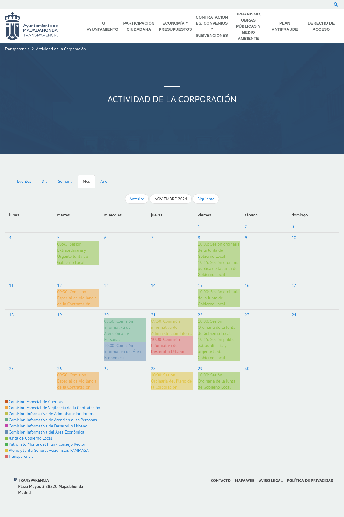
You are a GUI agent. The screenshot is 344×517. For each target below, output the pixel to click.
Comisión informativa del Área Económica (122, 351)
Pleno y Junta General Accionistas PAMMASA (47, 450)
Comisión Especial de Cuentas (34, 401)
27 (106, 368)
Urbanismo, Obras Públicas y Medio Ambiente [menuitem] (248, 26)
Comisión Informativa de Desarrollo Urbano (167, 345)
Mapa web (245, 480)
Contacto (221, 480)
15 (200, 285)
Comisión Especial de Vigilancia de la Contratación (76, 298)
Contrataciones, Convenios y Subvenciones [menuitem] (212, 26)
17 (294, 285)
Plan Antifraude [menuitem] (285, 26)
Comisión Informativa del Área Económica (44, 432)
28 (153, 368)
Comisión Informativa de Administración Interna (50, 414)
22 (200, 315)
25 (11, 368)
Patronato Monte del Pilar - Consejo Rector (45, 444)
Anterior (136, 199)
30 (247, 368)
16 (247, 285)
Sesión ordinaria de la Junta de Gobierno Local (218, 250)
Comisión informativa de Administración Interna (171, 327)
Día (45, 181)
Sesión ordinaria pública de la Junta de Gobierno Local (218, 268)
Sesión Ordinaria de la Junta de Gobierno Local (217, 327)
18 (11, 315)
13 (106, 285)
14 (153, 285)
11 (11, 285)
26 (59, 368)
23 (247, 315)
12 (59, 285)
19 (59, 315)
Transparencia (17, 49)
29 (200, 368)
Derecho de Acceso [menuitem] (321, 26)
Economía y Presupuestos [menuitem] (175, 26)
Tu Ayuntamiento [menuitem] (103, 26)
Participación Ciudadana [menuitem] (139, 26)
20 (106, 315)
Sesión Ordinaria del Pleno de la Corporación (171, 381)
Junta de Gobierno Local (28, 438)
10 (294, 237)
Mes (86, 181)
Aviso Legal (271, 480)
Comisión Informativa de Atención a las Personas (51, 420)
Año (103, 181)
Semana (65, 181)
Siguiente (205, 199)
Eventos (24, 181)
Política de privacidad (310, 480)
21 (153, 315)
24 (294, 315)
